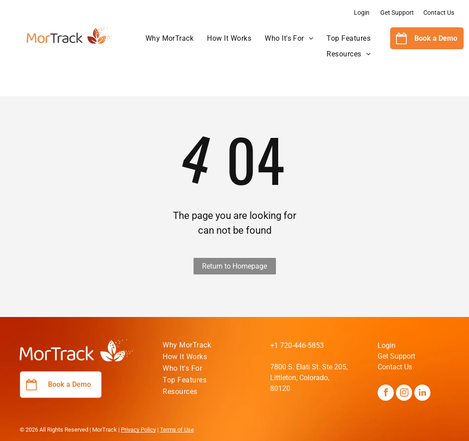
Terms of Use (177, 429)
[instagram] (404, 394)
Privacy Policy (138, 429)
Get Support (397, 12)
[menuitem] (170, 38)
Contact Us (438, 12)
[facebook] (386, 394)
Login (362, 12)
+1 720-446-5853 (297, 345)
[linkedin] (422, 394)
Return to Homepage (234, 266)
